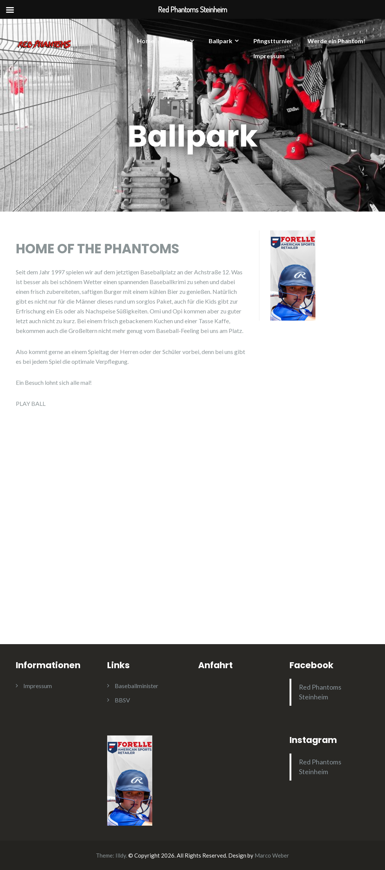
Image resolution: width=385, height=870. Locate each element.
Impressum (269, 55)
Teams (178, 40)
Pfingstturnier (273, 40)
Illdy (120, 855)
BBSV (122, 700)
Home (145, 40)
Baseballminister (136, 685)
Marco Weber (272, 855)
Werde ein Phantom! (336, 40)
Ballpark (220, 40)
